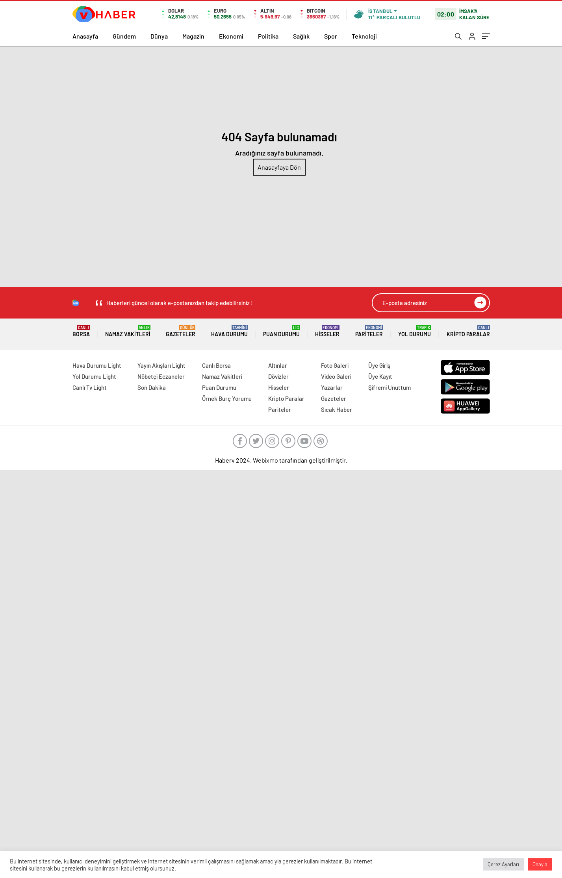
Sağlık (301, 36)
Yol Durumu (414, 331)
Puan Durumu (281, 331)
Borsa (81, 331)
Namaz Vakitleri (127, 331)
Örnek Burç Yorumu (227, 398)
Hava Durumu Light (96, 365)
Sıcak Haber (336, 409)
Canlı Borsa (216, 365)
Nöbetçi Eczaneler (161, 376)
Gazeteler (180, 331)
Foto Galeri (335, 365)
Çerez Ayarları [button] (503, 864)
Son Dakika (151, 387)
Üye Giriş (379, 365)
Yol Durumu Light (94, 376)
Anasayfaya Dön (279, 167)
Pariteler (369, 331)
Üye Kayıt (380, 376)
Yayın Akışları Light (161, 365)
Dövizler (278, 376)
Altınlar (277, 365)
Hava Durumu (229, 331)
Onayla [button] (539, 864)
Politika (268, 36)
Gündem (124, 36)
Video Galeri (336, 376)
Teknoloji (364, 36)
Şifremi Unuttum (389, 387)
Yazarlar (332, 387)
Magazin (193, 36)
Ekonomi (231, 36)
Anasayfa (85, 36)
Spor (330, 36)
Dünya (159, 36)
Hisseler (327, 331)
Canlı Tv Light (89, 387)
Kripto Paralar (468, 331)
